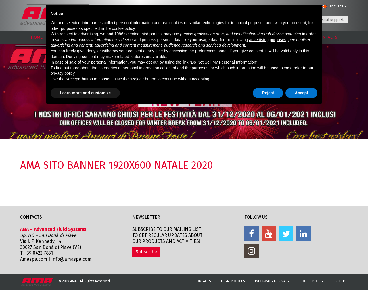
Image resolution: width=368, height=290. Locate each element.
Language (334, 6)
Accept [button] (301, 93)
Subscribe (146, 252)
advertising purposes (267, 39)
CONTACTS (327, 37)
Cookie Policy (311, 281)
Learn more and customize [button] (85, 93)
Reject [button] (268, 93)
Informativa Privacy (272, 281)
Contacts (202, 281)
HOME (37, 37)
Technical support (329, 20)
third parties (151, 34)
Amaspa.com (33, 259)
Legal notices (233, 281)
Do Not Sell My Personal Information (223, 62)
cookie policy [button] (123, 28)
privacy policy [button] (62, 73)
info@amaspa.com (71, 259)
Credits (340, 281)
